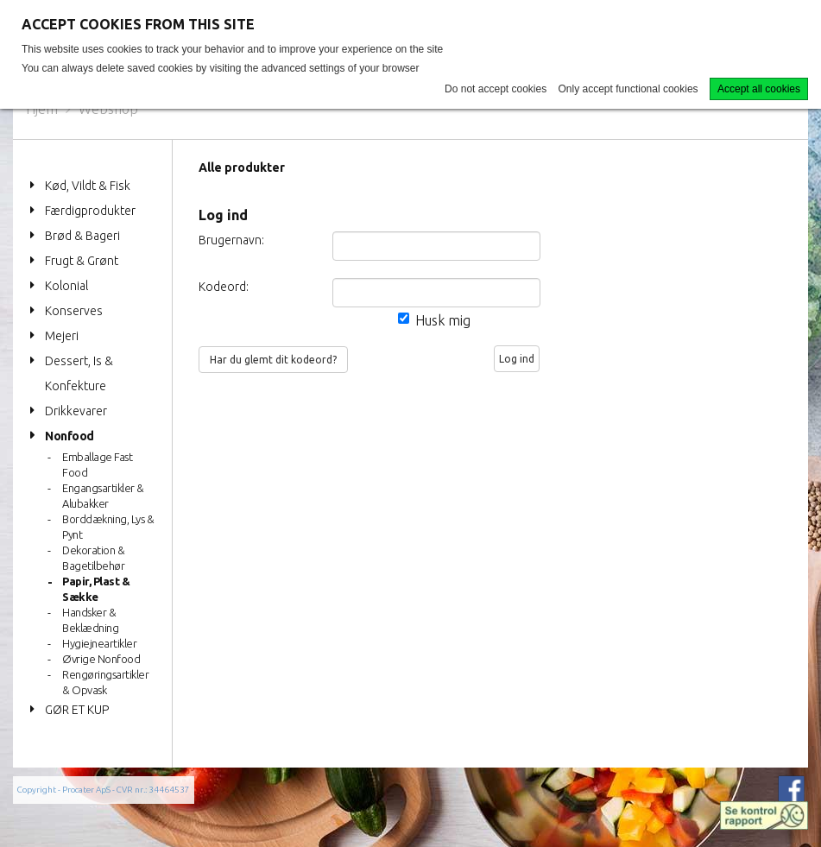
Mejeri (62, 336)
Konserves (74, 311)
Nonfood (69, 436)
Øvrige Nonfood (101, 659)
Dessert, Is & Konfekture (79, 373)
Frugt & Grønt (81, 261)
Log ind (516, 358)
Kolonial (66, 286)
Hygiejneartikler (99, 643)
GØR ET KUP (77, 710)
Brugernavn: (224, 240)
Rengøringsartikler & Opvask (105, 682)
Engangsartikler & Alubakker (103, 495)
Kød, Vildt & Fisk (87, 186)
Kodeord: (224, 287)
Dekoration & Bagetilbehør (93, 558)
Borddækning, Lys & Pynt (108, 526)
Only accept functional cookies (628, 89)
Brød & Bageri (82, 236)
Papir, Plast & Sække (95, 589)
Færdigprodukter (90, 211)
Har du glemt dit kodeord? (273, 359)
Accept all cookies (758, 89)
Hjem (42, 109)
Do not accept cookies (495, 89)
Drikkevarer (76, 411)
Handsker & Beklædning (90, 620)
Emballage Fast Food (97, 464)
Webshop (108, 109)
